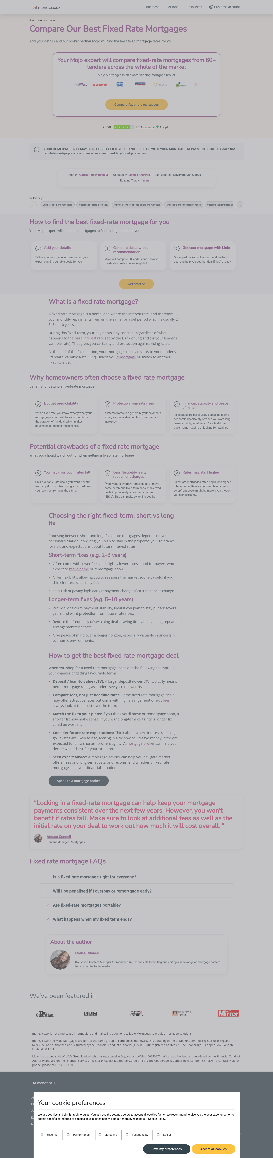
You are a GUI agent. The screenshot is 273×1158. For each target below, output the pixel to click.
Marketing (108, 1134)
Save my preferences (167, 1149)
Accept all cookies (213, 1149)
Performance (78, 1134)
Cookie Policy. (157, 1119)
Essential (49, 1134)
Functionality (137, 1134)
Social (164, 1134)
